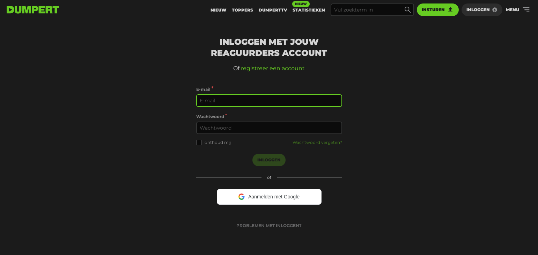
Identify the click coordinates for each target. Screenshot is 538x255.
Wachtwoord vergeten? (317, 142)
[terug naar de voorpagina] (33, 10)
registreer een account (273, 68)
